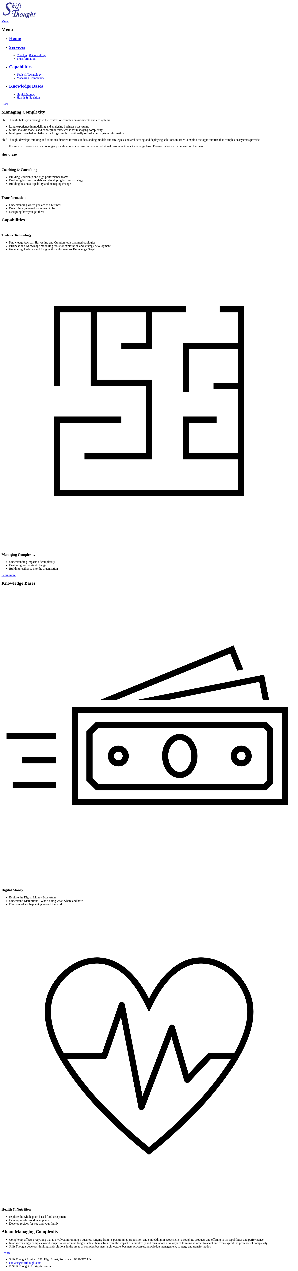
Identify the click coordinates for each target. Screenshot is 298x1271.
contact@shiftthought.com (25, 1262)
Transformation (26, 58)
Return (6, 1253)
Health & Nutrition (28, 97)
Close (5, 104)
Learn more (9, 575)
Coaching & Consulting (31, 55)
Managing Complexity (30, 78)
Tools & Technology (29, 74)
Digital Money (26, 94)
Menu (5, 21)
